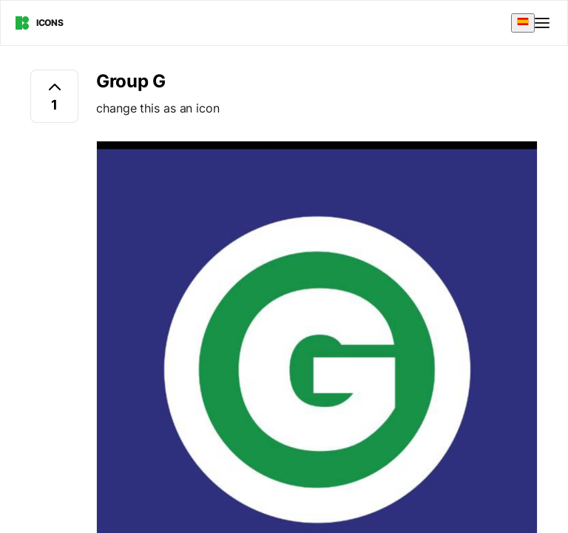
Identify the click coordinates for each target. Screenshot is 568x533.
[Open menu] (543, 23)
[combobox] (523, 22)
